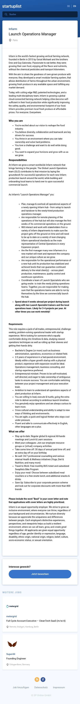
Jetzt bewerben (40, 574)
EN (74, 6)
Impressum (59, 687)
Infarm (13, 29)
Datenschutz (41, 687)
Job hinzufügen (21, 687)
